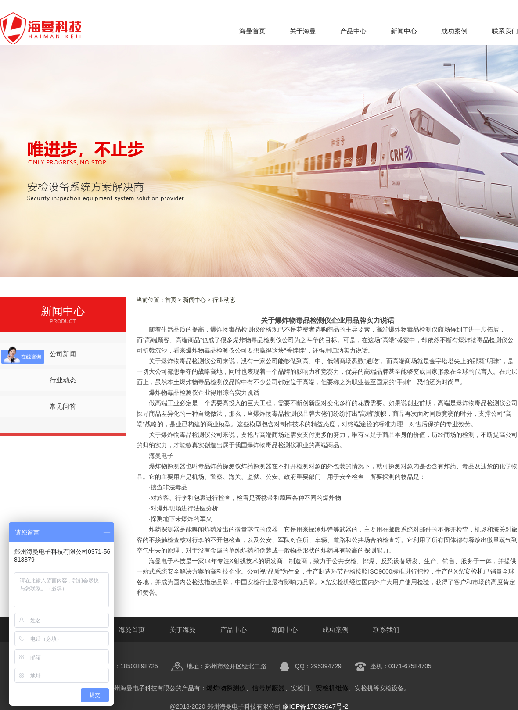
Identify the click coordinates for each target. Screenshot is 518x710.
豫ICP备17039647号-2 (315, 706)
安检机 (474, 571)
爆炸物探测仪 (226, 688)
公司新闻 (63, 353)
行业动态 (63, 380)
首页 (170, 299)
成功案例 (454, 31)
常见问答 (63, 406)
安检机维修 (332, 688)
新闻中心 (404, 31)
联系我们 (505, 31)
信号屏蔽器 (268, 688)
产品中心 (353, 31)
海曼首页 (252, 31)
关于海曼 (303, 31)
